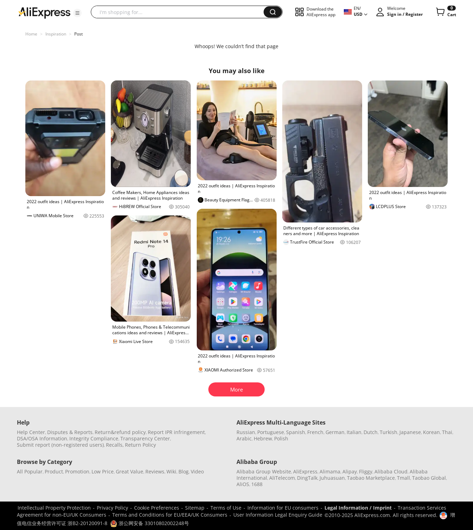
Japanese (410, 432)
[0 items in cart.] (445, 12)
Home (31, 34)
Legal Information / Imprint (358, 507)
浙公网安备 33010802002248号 (149, 523)
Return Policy (140, 444)
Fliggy (365, 471)
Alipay (349, 471)
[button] (77, 13)
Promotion (77, 471)
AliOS (243, 484)
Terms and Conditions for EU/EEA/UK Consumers (169, 514)
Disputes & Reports (70, 432)
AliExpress (305, 471)
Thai (447, 432)
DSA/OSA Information (42, 438)
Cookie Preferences (156, 507)
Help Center (31, 432)
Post (78, 34)
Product (54, 471)
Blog (183, 471)
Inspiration (55, 34)
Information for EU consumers (283, 507)
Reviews (154, 471)
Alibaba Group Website (264, 471)
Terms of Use (225, 507)
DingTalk (307, 477)
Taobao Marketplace (371, 477)
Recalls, (115, 444)
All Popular (30, 471)
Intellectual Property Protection (54, 507)
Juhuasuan (332, 477)
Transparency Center (145, 438)
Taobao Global (429, 477)
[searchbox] (180, 12)
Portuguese (270, 432)
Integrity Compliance (93, 438)
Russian (246, 432)
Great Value (129, 471)
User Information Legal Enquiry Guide (277, 514)
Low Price (103, 471)
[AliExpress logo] (44, 12)
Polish (281, 438)
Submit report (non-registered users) (60, 444)
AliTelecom (282, 477)
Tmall (403, 477)
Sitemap (194, 507)
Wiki (171, 471)
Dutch (371, 432)
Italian (354, 432)
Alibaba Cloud (391, 471)
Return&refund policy (120, 432)
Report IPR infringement (176, 432)
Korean (431, 432)
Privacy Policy (112, 507)
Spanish (295, 432)
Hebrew (263, 438)
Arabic (244, 438)
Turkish (388, 432)
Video (197, 471)
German (335, 432)
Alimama (330, 471)
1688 (257, 484)
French (315, 432)
